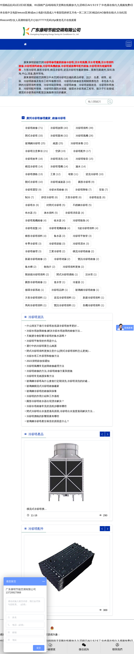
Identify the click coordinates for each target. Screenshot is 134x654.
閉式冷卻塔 (31, 135)
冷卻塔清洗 (56, 158)
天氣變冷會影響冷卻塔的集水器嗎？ (47, 335)
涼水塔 (89, 274)
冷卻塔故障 (56, 127)
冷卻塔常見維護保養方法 (40, 376)
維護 (55, 143)
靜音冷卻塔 (47, 197)
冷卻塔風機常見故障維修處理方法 (45, 365)
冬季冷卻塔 (31, 243)
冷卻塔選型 (31, 189)
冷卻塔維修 (31, 127)
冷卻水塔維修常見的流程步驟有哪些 (47, 406)
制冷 (27, 197)
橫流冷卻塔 (31, 166)
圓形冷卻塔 (84, 181)
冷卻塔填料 (82, 127)
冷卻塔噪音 (82, 158)
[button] (107, 434)
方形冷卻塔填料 (34, 297)
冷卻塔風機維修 (34, 220)
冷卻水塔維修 (56, 189)
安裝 (101, 189)
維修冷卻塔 (52, 32)
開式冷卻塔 (31, 181)
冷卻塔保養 (77, 143)
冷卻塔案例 (56, 135)
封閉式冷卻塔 (53, 205)
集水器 (57, 235)
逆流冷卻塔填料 (62, 297)
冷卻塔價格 (31, 174)
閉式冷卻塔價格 (65, 274)
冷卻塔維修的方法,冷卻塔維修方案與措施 (49, 371)
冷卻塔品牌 (57, 289)
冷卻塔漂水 (79, 243)
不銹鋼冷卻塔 (80, 205)
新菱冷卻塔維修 (34, 259)
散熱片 (47, 266)
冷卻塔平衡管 (80, 235)
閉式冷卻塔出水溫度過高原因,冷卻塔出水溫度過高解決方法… (61, 411)
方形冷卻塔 (71, 197)
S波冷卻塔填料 (86, 228)
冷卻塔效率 (31, 158)
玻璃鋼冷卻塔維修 (85, 289)
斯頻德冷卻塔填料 (35, 274)
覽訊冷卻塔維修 (86, 259)
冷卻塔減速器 (57, 181)
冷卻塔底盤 (31, 228)
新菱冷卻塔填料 (91, 297)
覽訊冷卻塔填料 (62, 305)
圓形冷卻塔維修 (34, 282)
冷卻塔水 (30, 205)
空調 (57, 151)
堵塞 (70, 174)
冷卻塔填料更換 (71, 266)
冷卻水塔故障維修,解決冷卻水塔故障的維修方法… (54, 330)
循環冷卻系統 (32, 289)
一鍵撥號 (50, 647)
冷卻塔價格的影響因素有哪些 (43, 416)
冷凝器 (76, 282)
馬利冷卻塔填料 (34, 305)
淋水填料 (49, 212)
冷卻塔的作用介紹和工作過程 (43, 396)
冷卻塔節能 (55, 243)
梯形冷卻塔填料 (34, 235)
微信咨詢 (83, 647)
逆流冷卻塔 (92, 174)
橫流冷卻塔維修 (81, 251)
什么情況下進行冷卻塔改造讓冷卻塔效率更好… (53, 325)
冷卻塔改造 (95, 197)
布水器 (29, 212)
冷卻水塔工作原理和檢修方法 (43, 355)
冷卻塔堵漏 (60, 259)
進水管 (57, 282)
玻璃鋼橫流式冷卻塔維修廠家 (43, 386)
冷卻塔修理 (31, 251)
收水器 (57, 220)
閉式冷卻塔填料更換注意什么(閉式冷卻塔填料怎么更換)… (59, 350)
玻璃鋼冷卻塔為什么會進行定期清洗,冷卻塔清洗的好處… (58, 381)
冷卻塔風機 (82, 135)
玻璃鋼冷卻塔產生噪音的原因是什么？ (48, 421)
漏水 (78, 166)
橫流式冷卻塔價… (37, 508)
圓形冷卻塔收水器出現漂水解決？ (45, 401)
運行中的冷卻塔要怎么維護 (42, 345)
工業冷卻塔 (55, 251)
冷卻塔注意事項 (34, 151)
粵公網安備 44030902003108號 (69, 628)
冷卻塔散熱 (79, 220)
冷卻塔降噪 (81, 189)
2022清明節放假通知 (38, 360)
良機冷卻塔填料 (91, 305)
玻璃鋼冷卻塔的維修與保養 (42, 391)
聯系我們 (117, 647)
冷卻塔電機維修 (57, 228)
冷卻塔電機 (56, 166)
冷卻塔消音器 (72, 212)
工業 (52, 174)
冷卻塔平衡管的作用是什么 (42, 340)
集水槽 (29, 266)
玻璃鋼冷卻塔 (32, 143)
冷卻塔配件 (79, 151)
